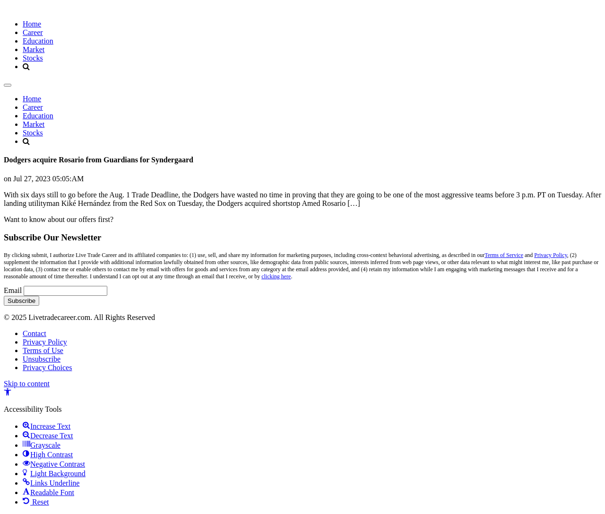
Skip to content (27, 384)
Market (33, 49)
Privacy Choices (47, 367)
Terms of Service (503, 255)
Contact (34, 333)
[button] (7, 393)
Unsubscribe (41, 359)
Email (13, 290)
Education (38, 41)
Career (33, 32)
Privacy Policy (550, 255)
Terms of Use (43, 350)
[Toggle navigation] (7, 85)
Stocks (33, 58)
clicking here (276, 276)
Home (32, 24)
